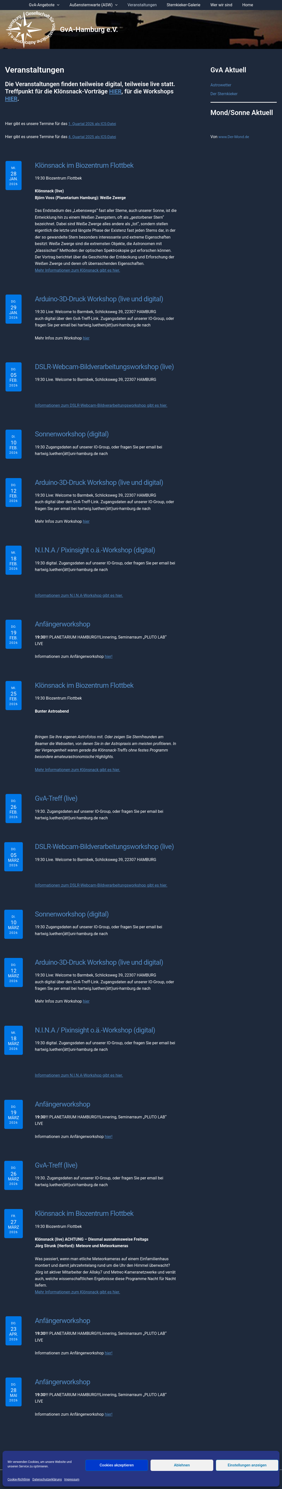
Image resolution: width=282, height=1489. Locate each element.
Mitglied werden (177, 1444)
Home (242, 5)
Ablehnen (182, 1465)
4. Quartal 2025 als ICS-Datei (93, 136)
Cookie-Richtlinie (19, 1479)
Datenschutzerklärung (47, 1479)
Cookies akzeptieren (117, 1465)
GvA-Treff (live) (55, 793)
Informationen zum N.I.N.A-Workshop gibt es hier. (79, 591)
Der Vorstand (80, 1444)
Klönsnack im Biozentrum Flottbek (81, 165)
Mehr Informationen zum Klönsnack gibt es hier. (77, 269)
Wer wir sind (218, 5)
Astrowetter (220, 85)
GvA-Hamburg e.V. (89, 29)
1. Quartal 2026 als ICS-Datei (93, 123)
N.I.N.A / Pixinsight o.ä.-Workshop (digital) (92, 546)
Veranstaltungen (143, 5)
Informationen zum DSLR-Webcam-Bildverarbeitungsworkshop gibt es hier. (101, 403)
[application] (61, 5)
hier (86, 336)
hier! (108, 652)
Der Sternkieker (224, 94)
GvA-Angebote (49, 5)
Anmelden (204, 1444)
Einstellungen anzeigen (247, 1465)
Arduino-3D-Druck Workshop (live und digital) (95, 298)
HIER (115, 91)
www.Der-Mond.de (235, 137)
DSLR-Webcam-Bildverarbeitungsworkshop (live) (100, 365)
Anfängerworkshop (61, 620)
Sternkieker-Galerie (182, 5)
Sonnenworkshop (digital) (69, 432)
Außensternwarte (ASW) (96, 5)
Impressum (71, 1479)
